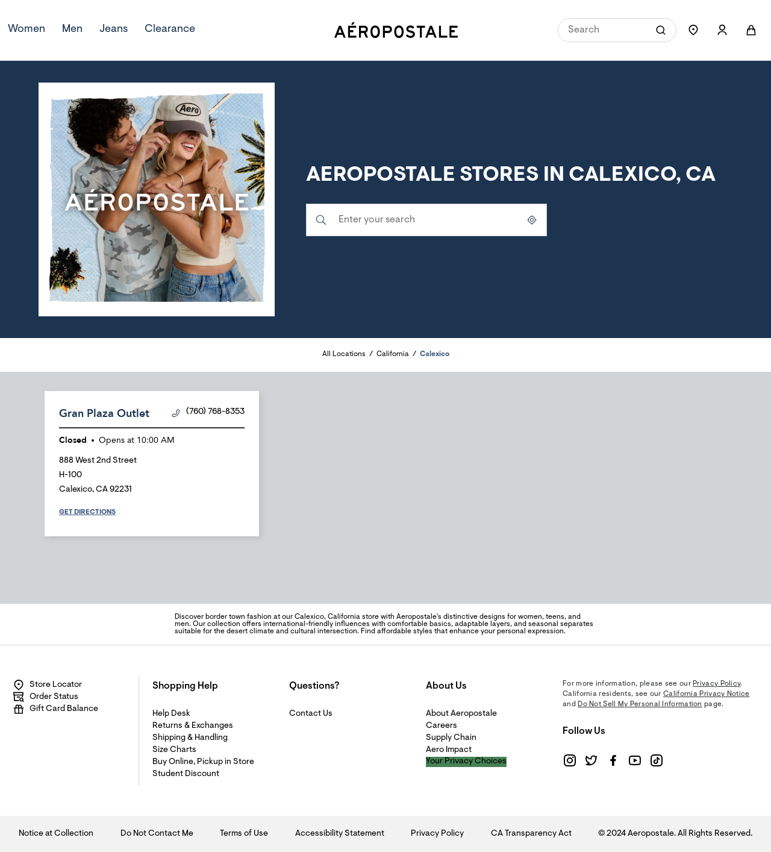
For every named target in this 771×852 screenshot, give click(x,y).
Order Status (45, 697)
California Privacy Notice (706, 694)
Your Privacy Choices (466, 761)
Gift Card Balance (55, 709)
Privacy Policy (716, 684)
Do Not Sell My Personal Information (640, 704)
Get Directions (87, 512)
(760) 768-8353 (208, 412)
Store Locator (47, 685)
